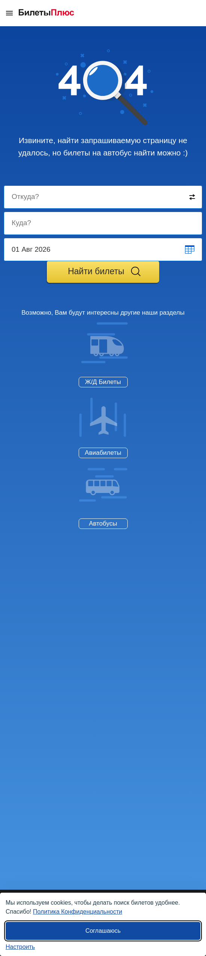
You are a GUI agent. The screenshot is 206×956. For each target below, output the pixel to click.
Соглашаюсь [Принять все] (103, 931)
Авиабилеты (103, 452)
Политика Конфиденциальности (77, 911)
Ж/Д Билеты (103, 381)
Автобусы (103, 523)
